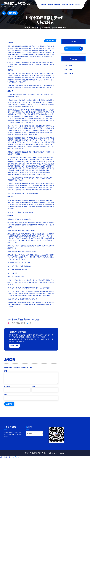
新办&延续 (65, 4)
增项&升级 (57, 4)
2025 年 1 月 (69, 74)
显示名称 (7, 390)
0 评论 (29, 327)
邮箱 (33, 390)
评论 (6, 375)
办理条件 (50, 4)
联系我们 (12, 13)
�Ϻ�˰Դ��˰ (15, 457)
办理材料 (43, 4)
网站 (5, 398)
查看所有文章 (14, 349)
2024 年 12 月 (69, 77)
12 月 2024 (50, 44)
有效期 (72, 4)
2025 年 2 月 (69, 70)
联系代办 (77, 4)
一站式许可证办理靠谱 (17, 336)
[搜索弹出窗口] (4, 13)
